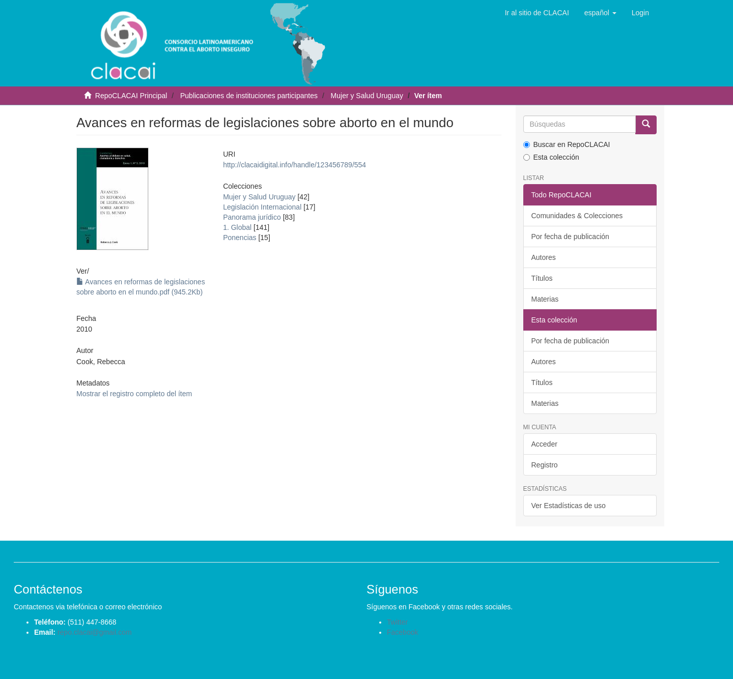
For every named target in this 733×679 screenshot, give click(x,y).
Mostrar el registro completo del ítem (134, 394)
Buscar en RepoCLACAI (566, 144)
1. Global (237, 227)
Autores (543, 257)
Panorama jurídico (252, 217)
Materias (545, 299)
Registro (544, 465)
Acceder (544, 444)
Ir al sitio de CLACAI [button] (537, 13)
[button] (600, 12)
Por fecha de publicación (570, 236)
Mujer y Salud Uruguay (367, 96)
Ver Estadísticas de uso (568, 505)
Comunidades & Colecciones (577, 216)
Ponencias (239, 237)
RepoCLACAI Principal (131, 96)
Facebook (402, 632)
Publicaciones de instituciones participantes (249, 96)
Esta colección (551, 157)
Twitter (397, 622)
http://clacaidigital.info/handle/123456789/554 (294, 165)
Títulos (542, 278)
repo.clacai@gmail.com (95, 632)
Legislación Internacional (262, 207)
